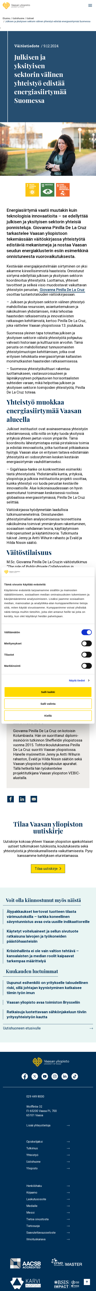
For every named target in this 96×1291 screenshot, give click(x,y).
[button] (48, 148)
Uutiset (30, 18)
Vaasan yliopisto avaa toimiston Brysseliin (43, 1002)
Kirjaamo (31, 1192)
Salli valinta (48, 703)
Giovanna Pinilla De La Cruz (62, 290)
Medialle (31, 1206)
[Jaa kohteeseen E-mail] (34, 799)
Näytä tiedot (77, 680)
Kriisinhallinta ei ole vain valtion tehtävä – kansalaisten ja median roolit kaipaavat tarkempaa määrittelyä (43, 956)
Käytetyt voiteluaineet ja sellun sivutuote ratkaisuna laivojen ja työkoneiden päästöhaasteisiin (42, 936)
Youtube (44, 1076)
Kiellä (48, 715)
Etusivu (6, 18)
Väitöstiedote (26, 46)
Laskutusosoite (36, 1199)
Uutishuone (18, 18)
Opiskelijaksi (34, 1141)
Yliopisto (32, 1168)
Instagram (54, 1076)
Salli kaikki (48, 691)
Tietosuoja (33, 1226)
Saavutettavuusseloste (41, 1232)
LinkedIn (64, 1076)
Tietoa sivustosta (37, 1219)
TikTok (74, 1076)
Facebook (24, 1076)
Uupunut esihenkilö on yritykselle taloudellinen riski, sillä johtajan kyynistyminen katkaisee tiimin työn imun (47, 988)
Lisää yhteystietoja (38, 1125)
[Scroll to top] (87, 1282)
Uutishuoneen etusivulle (22, 1028)
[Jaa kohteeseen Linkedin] (22, 799)
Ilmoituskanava (35, 1239)
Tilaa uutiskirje (46, 868)
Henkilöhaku (34, 1186)
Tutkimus (32, 1148)
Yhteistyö (32, 1155)
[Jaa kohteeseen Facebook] (10, 799)
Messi (30, 1212)
